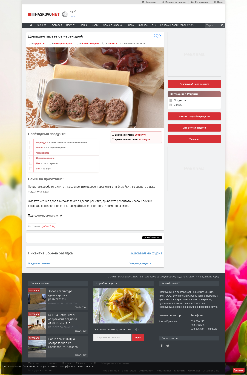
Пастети (112, 43)
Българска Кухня (63, 43)
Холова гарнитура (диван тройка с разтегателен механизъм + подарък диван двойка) (62, 299)
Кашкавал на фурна (145, 253)
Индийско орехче (45, 158)
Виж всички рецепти (194, 127)
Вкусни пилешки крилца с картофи (116, 329)
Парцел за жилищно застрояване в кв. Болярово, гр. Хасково (63, 343)
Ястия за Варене (90, 43)
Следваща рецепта (140, 263)
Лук (38, 163)
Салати (178, 104)
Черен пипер (42, 152)
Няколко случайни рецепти (194, 116)
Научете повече (85, 366)
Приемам (238, 370)
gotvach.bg (48, 226)
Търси (138, 337)
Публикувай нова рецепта (194, 84)
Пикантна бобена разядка (50, 253)
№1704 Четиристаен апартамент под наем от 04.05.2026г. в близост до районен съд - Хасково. (62, 323)
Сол (38, 168)
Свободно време (112, 25)
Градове (143, 25)
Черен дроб (42, 142)
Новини (83, 25)
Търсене (194, 139)
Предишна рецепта (39, 263)
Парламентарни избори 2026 (177, 25)
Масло (40, 147)
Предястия (39, 43)
